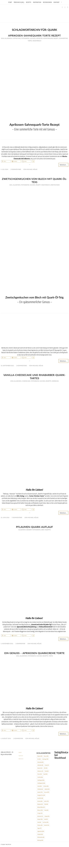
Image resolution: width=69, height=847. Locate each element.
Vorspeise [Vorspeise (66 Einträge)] (40, 834)
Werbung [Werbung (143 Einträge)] (40, 840)
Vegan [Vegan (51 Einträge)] (39, 828)
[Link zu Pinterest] (67, 7)
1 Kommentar (20, 643)
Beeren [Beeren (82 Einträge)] (46, 756)
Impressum (21, 755)
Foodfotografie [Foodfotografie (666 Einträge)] (41, 783)
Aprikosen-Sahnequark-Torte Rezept (34, 35)
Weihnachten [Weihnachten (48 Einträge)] (40, 837)
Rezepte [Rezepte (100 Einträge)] (39, 819)
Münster (39, 38)
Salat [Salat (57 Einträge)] (46, 819)
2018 (11, 381)
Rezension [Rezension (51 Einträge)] (40, 816)
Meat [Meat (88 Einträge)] (46, 804)
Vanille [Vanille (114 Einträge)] (46, 825)
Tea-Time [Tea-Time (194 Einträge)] (45, 822)
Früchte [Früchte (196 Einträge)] (45, 786)
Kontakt (20, 752)
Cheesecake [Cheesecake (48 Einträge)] (40, 762)
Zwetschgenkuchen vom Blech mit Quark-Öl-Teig (34, 180)
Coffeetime (17, 38)
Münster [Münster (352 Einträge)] (40, 810)
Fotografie (25, 38)
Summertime (63, 38)
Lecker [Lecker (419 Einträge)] (46, 801)
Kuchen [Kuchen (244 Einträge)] (39, 801)
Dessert (29, 529)
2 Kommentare (16, 169)
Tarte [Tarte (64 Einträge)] (39, 822)
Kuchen (32, 38)
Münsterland (48, 38)
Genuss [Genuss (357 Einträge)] (46, 792)
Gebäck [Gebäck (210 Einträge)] (47, 789)
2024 (2, 38)
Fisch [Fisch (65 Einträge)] (46, 771)
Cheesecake (26, 381)
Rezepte (48, 381)
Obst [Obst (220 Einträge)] (46, 810)
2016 (17, 656)
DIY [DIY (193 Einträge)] (45, 768)
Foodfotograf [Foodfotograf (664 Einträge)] (40, 780)
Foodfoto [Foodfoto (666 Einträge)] (40, 777)
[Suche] (61, 2)
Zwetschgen (55, 185)
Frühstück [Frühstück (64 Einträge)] (40, 789)
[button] (6, 161)
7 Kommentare (17, 517)
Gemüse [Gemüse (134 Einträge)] (39, 792)
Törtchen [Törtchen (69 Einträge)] (39, 825)
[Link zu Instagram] (65, 7)
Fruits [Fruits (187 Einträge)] (39, 786)
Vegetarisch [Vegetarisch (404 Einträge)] (40, 831)
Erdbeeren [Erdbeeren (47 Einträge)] (40, 771)
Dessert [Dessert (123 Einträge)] (39, 768)
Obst (42, 529)
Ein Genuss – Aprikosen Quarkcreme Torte (34, 653)
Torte (30, 40)
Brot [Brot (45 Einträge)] (39, 759)
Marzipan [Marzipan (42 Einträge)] (40, 804)
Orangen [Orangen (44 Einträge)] (39, 813)
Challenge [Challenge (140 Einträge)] (45, 759)
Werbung (55, 381)
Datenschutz (21, 759)
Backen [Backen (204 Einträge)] (39, 756)
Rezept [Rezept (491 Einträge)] (47, 816)
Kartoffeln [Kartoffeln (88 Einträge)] (40, 798)
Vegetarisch (37, 40)
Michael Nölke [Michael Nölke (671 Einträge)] (41, 807)
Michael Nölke (32, 169)
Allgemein (8, 38)
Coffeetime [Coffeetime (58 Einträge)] (40, 765)
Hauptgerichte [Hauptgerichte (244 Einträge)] (41, 795)
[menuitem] (10, 2)
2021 (10, 185)
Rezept (56, 38)
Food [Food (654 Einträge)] (45, 774)
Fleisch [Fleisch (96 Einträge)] (39, 774)
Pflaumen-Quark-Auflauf (34, 526)
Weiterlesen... (63, 165)
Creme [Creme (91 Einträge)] (47, 765)
